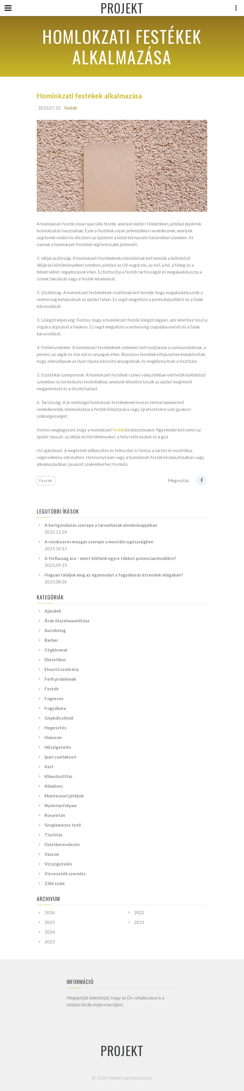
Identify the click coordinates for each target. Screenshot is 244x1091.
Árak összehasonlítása (66, 620)
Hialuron (53, 737)
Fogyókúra (55, 708)
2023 (49, 941)
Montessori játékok (64, 795)
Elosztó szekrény (61, 669)
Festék (70, 107)
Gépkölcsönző (58, 717)
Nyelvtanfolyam (60, 805)
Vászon (51, 854)
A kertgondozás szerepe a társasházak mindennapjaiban (100, 525)
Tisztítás (53, 834)
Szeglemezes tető (62, 824)
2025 (49, 922)
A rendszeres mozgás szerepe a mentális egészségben (99, 541)
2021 (139, 922)
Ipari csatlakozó (60, 756)
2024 (49, 931)
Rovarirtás (54, 815)
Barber (51, 640)
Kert (49, 766)
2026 (49, 912)
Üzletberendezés (62, 844)
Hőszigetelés (57, 747)
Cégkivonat (56, 649)
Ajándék (52, 610)
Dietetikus (55, 659)
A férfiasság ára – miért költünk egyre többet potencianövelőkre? (110, 558)
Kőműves (53, 786)
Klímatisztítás (58, 776)
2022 (139, 912)
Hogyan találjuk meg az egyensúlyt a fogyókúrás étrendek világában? (113, 574)
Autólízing (55, 630)
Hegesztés (55, 727)
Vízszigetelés (58, 863)
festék (119, 429)
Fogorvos (53, 698)
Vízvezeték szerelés (65, 873)
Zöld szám (54, 883)
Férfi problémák (60, 679)
